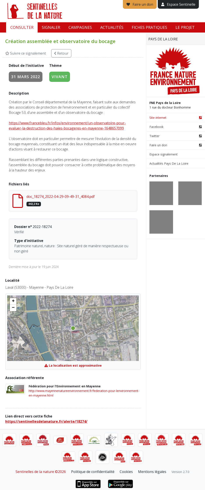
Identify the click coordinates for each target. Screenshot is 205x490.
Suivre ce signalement (25, 53)
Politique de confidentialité (92, 471)
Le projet (185, 27)
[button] (13, 301)
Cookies (126, 471)
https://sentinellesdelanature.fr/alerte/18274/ (46, 421)
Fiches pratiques (149, 27)
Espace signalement (163, 154)
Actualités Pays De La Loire (168, 163)
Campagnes (80, 27)
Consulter (21, 27)
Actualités (111, 27)
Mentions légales (152, 471)
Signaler (51, 27)
